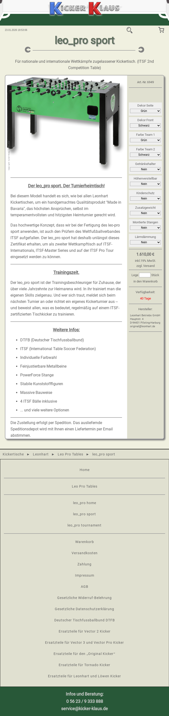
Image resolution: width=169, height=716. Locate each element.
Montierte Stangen (145, 222)
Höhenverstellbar (145, 178)
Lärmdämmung (145, 237)
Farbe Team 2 (145, 149)
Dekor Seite (145, 105)
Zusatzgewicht (145, 207)
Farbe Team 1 (145, 134)
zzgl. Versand (145, 266)
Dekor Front (145, 120)
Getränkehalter (145, 164)
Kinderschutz (145, 193)
